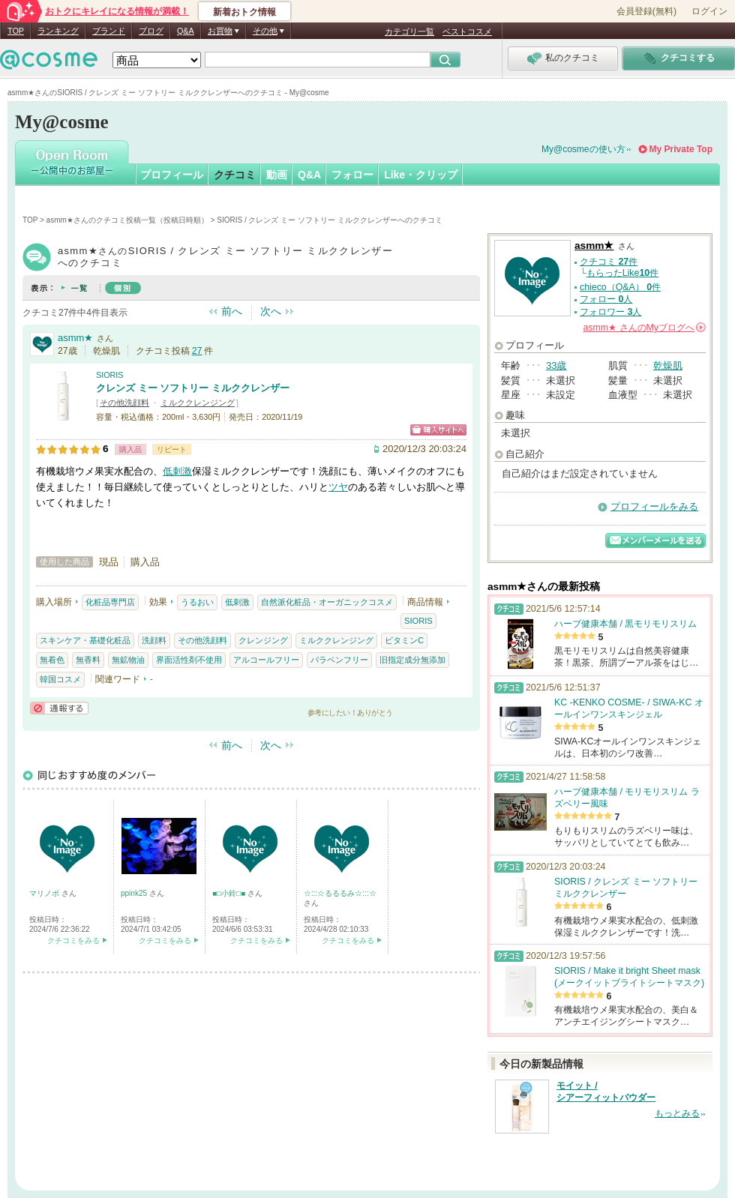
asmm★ (75, 337)
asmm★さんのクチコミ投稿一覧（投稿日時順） (127, 220)
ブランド (108, 30)
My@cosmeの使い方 (584, 149)
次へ (270, 311)
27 (197, 351)
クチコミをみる (73, 940)
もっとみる (677, 1113)
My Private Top (681, 149)
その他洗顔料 (124, 402)
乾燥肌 (667, 365)
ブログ (151, 30)
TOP (16, 30)
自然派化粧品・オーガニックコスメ (327, 602)
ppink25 (135, 893)
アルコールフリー (266, 659)
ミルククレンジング (197, 402)
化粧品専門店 (110, 602)
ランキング (58, 30)
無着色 (52, 659)
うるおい (197, 602)
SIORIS (110, 374)
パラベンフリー (339, 659)
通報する (59, 708)
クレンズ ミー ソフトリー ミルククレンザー (193, 388)
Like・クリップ (421, 175)
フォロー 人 (606, 299)
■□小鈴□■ (230, 893)
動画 (276, 175)
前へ (231, 311)
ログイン (710, 11)
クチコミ (235, 175)
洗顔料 (154, 640)
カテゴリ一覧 (409, 31)
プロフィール (171, 175)
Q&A (185, 30)
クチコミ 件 (609, 261)
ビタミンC (404, 640)
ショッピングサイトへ (438, 430)
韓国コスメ (60, 679)
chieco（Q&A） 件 (620, 287)
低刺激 (177, 471)
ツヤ (338, 487)
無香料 (88, 659)
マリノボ (45, 893)
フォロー (353, 175)
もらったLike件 (622, 273)
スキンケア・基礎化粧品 (85, 640)
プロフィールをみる (654, 506)
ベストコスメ (467, 31)
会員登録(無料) (646, 11)
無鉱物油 (128, 659)
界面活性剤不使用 (189, 659)
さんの (644, 327)
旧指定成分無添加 (413, 659)
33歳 (556, 365)
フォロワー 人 (610, 312)
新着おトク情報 (244, 12)
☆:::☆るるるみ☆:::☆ (340, 893)
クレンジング (263, 640)
